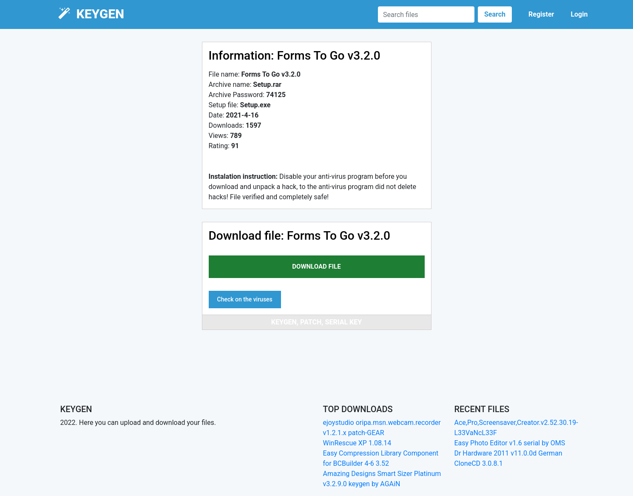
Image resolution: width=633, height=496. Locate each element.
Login (579, 14)
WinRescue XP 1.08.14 (357, 443)
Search (494, 14)
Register (541, 14)
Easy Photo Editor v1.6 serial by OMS (509, 443)
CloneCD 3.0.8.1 (478, 463)
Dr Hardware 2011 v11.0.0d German (508, 453)
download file (316, 266)
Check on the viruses (245, 299)
